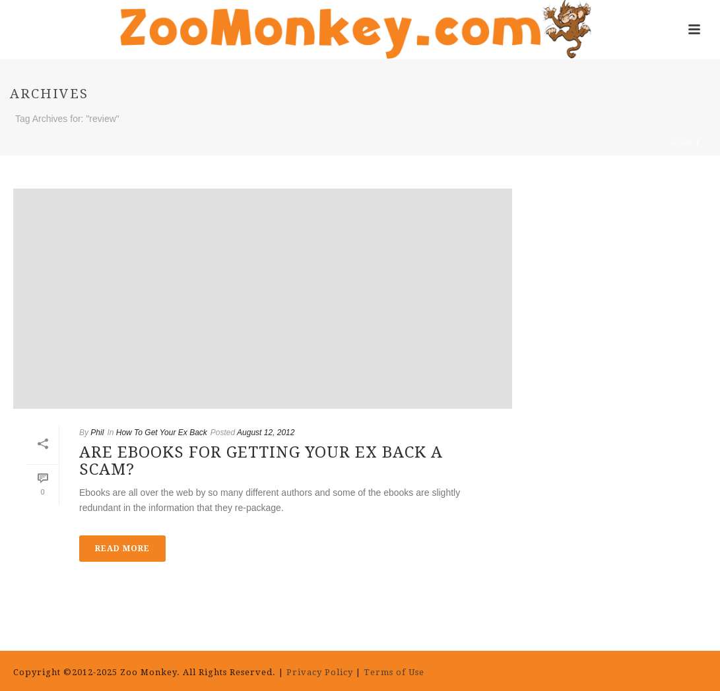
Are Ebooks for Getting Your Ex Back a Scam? (261, 461)
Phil (97, 432)
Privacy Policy (319, 672)
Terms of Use (395, 672)
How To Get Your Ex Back (161, 432)
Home (682, 143)
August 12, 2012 (265, 432)
